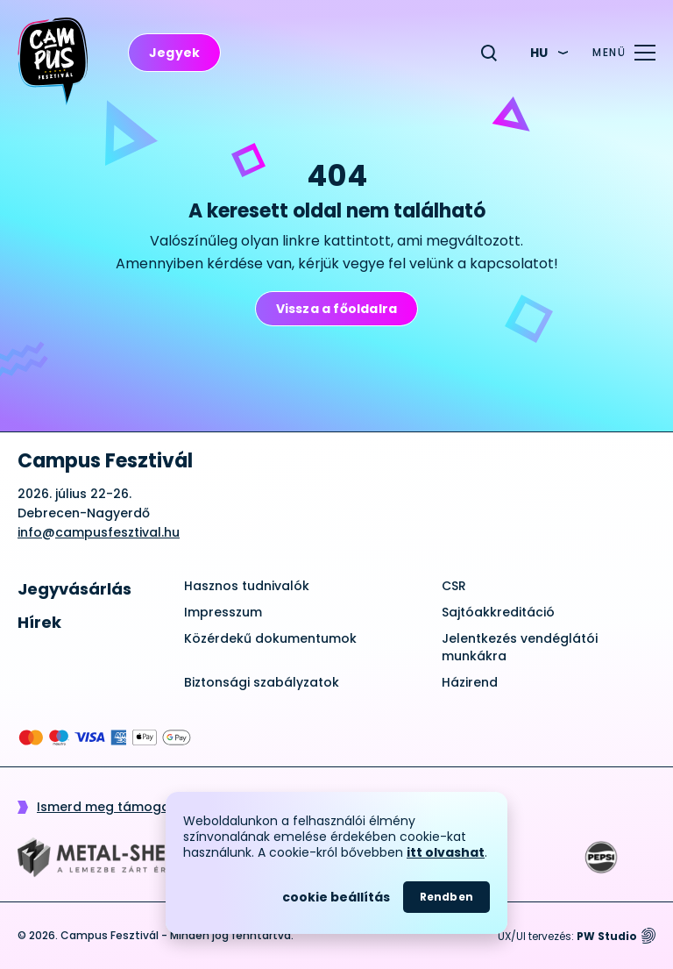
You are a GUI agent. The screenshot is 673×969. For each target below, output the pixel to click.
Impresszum (223, 612)
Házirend (470, 682)
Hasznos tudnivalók (246, 586)
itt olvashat (446, 852)
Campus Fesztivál (105, 461)
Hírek (39, 622)
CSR (454, 586)
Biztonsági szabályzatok (261, 682)
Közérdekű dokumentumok (270, 638)
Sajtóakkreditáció (498, 612)
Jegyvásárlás (74, 589)
